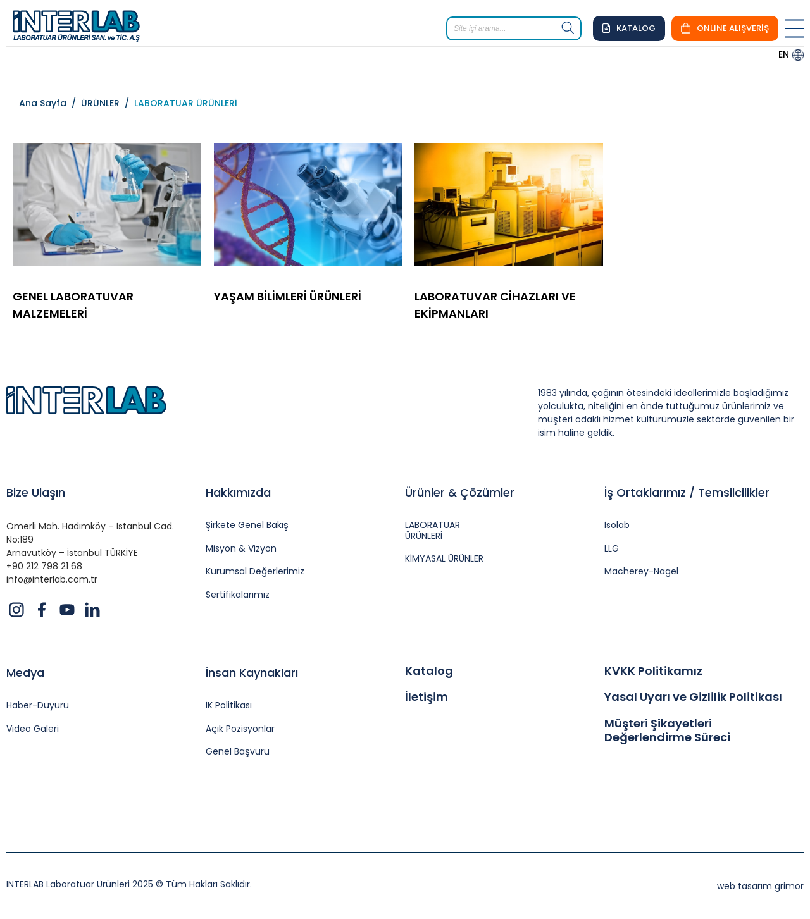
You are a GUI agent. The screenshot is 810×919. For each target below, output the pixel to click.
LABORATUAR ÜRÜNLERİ (185, 103)
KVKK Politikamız (653, 671)
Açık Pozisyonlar (240, 729)
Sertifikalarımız (238, 594)
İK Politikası (229, 705)
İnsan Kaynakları (252, 673)
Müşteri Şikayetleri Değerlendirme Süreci (667, 730)
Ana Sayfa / (50, 103)
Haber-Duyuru (37, 705)
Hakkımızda (238, 492)
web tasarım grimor (760, 886)
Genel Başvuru (238, 751)
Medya (25, 673)
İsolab (617, 525)
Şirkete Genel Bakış (247, 525)
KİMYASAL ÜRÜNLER (444, 558)
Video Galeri (32, 729)
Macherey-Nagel (641, 571)
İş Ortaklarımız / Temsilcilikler (687, 492)
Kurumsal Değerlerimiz (255, 571)
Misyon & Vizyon (241, 548)
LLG (611, 548)
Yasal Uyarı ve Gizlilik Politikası (693, 697)
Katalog (429, 671)
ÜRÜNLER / (107, 103)
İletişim (426, 697)
